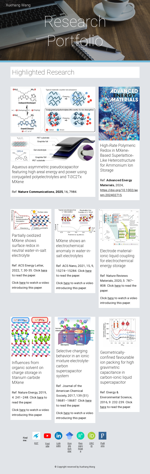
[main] (74, 31)
